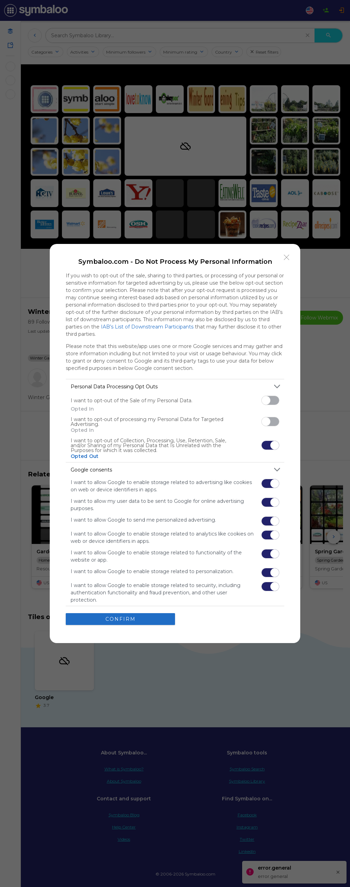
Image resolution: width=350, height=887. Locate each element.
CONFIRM (120, 619)
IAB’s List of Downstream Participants (147, 327)
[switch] (270, 400)
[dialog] (175, 443)
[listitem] (175, 386)
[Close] (286, 257)
